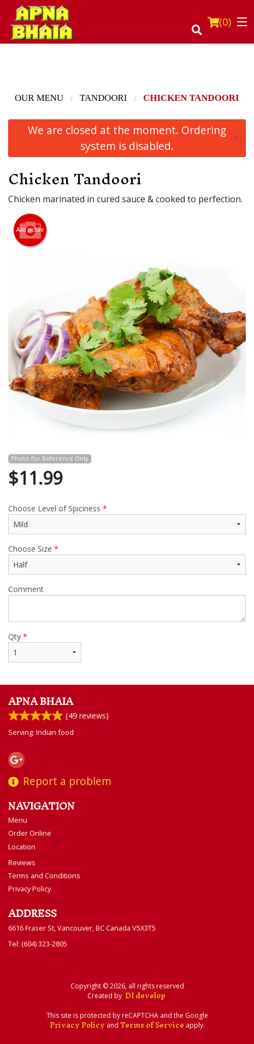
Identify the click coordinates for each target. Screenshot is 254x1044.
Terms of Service (152, 1025)
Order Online (29, 833)
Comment (127, 603)
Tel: (37, 944)
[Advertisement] (127, 68)
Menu (17, 820)
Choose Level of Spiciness (127, 518)
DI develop (145, 995)
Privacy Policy (29, 889)
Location (22, 847)
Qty (44, 646)
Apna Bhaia (40, 701)
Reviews (22, 862)
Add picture (30, 230)
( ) (219, 22)
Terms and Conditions (44, 875)
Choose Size (127, 559)
